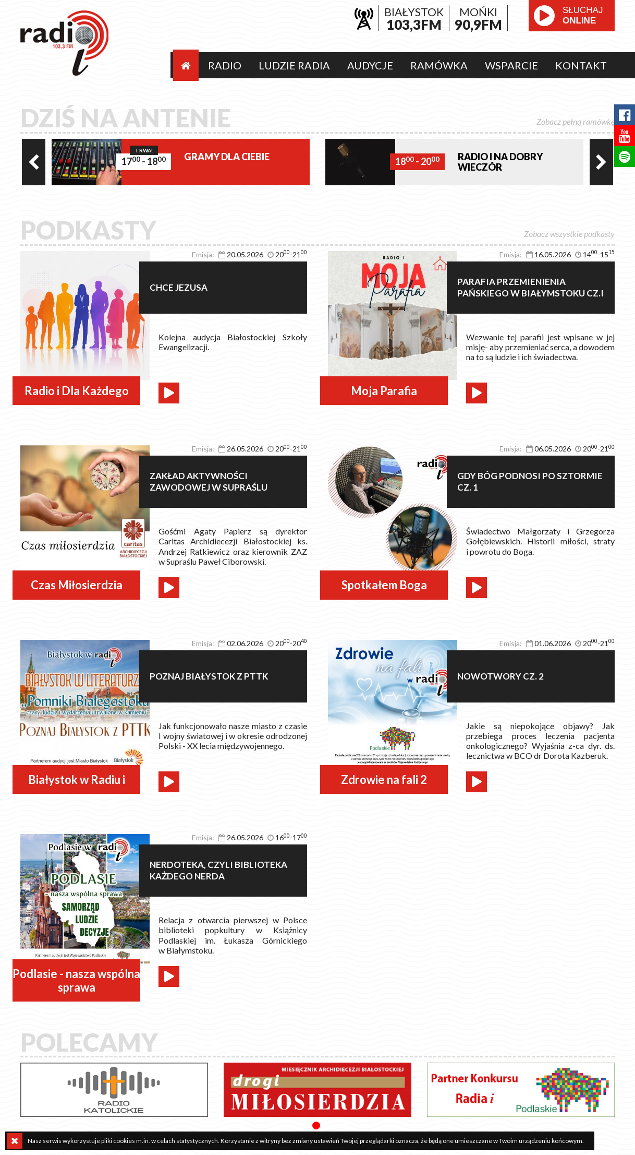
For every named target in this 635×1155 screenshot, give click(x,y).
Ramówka (439, 65)
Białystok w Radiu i (76, 779)
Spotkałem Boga (384, 585)
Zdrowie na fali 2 (384, 779)
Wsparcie (511, 65)
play (544, 15)
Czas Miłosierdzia (77, 585)
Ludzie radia (294, 65)
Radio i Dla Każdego (77, 391)
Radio (224, 65)
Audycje (370, 65)
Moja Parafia (384, 391)
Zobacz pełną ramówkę (575, 121)
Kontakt (581, 65)
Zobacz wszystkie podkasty (569, 234)
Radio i (64, 43)
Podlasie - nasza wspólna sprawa (76, 980)
